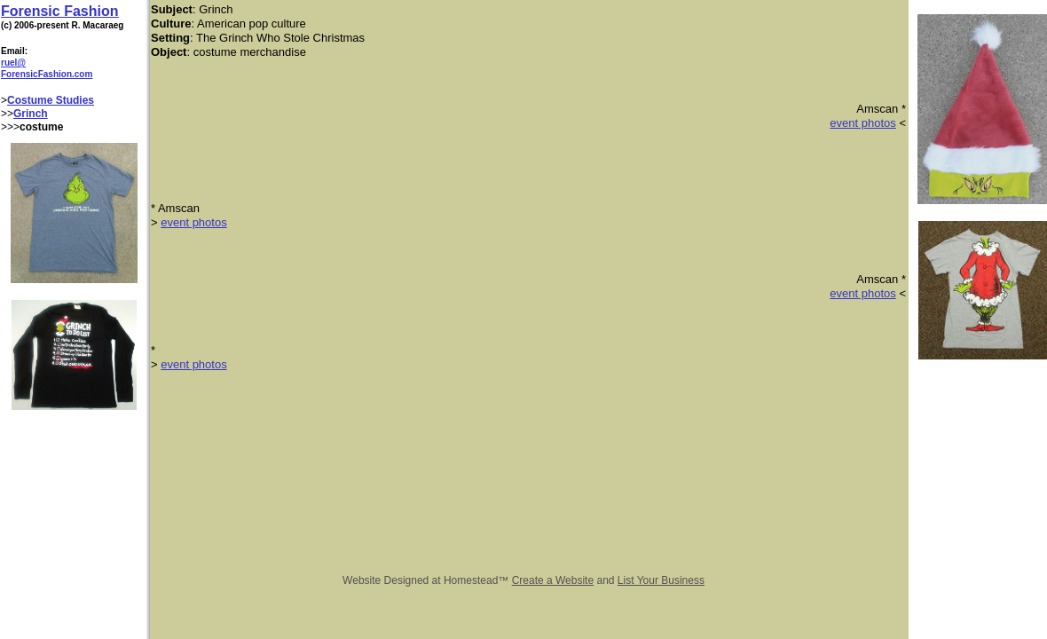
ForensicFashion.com (46, 74)
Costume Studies (50, 100)
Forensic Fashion (59, 11)
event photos (862, 123)
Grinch (30, 113)
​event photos (862, 293)
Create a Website (553, 580)
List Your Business (661, 580)
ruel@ (13, 62)
